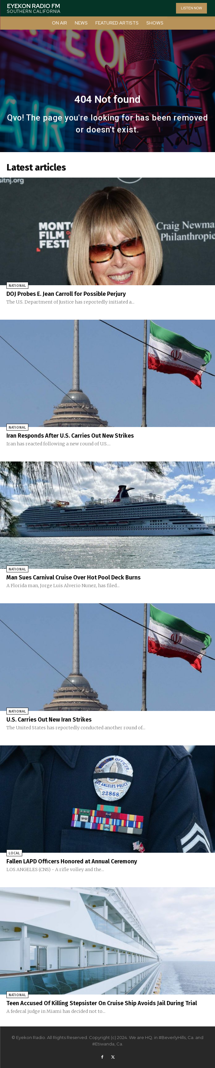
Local (14, 853)
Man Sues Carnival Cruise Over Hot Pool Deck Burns (73, 577)
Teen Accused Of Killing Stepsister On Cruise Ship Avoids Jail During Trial (101, 1003)
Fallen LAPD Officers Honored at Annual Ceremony (71, 861)
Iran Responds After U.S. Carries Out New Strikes (70, 435)
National (17, 286)
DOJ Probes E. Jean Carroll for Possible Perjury (66, 293)
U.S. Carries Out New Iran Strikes (49, 719)
